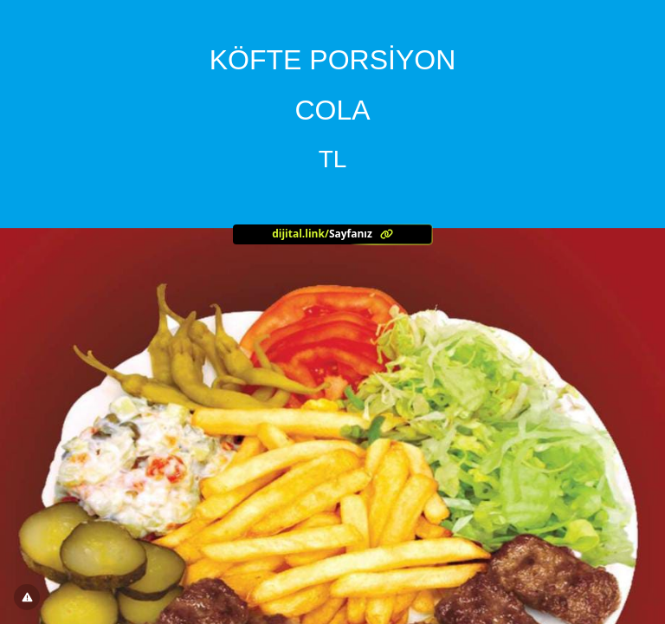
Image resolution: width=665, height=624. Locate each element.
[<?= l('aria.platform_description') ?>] (332, 234)
